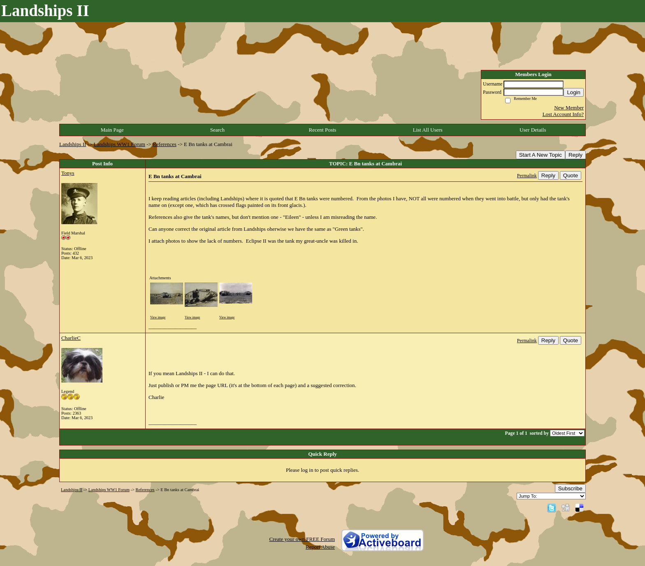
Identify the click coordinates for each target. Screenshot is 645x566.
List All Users (427, 130)
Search (217, 130)
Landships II (72, 144)
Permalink (527, 176)
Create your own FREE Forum (302, 539)
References (164, 144)
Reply (575, 155)
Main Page (112, 130)
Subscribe (570, 488)
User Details (533, 130)
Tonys (67, 173)
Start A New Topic (540, 155)
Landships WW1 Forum (119, 144)
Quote (570, 175)
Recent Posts (322, 130)
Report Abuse (320, 547)
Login (573, 92)
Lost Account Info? (563, 114)
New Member (569, 107)
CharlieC (71, 338)
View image (157, 317)
